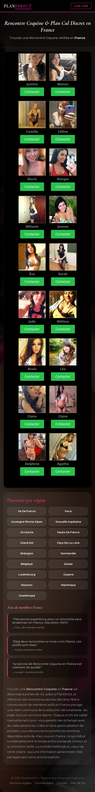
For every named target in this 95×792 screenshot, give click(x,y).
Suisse (68, 564)
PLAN (17, 6)
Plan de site (78, 783)
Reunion (26, 585)
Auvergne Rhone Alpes (26, 521)
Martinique (68, 585)
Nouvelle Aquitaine (68, 521)
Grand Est (26, 542)
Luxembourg (26, 574)
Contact (62, 783)
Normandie (68, 553)
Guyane (68, 574)
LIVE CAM (81, 6)
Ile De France (27, 511)
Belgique (27, 564)
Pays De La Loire (68, 542)
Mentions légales (20, 783)
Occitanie (26, 532)
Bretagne (26, 553)
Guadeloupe (27, 595)
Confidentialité (44, 783)
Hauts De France (68, 532)
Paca (68, 511)
